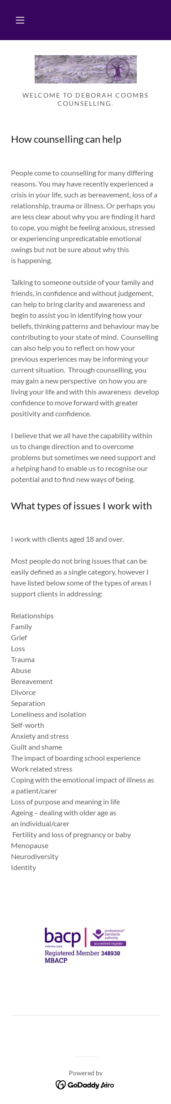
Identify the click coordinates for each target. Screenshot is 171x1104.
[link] (86, 69)
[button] (20, 20)
